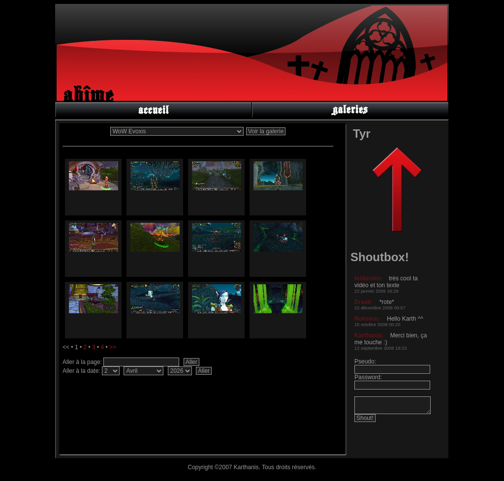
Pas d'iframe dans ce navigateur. (394, 357)
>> (112, 347)
